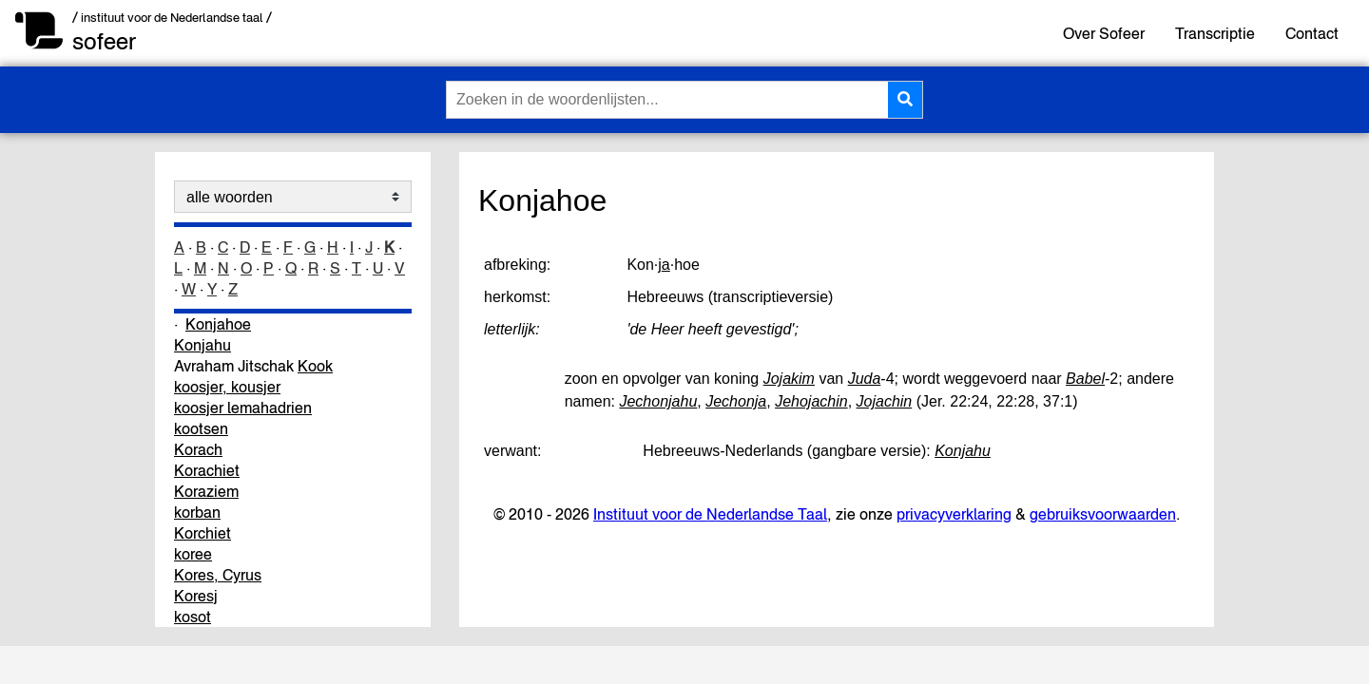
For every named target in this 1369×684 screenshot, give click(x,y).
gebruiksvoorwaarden (1103, 514)
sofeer (104, 41)
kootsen (201, 428)
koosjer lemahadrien (243, 407)
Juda (864, 378)
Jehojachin (811, 401)
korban (197, 512)
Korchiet (202, 532)
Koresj (196, 595)
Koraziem (206, 491)
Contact (1312, 33)
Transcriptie (1215, 33)
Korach (198, 449)
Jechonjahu (658, 401)
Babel (1085, 378)
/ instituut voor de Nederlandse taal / (172, 18)
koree (193, 553)
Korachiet (207, 470)
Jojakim (789, 378)
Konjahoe (218, 324)
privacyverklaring (954, 514)
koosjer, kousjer (227, 386)
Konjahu (202, 344)
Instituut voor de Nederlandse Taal (710, 514)
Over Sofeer (1104, 33)
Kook (315, 365)
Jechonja (735, 401)
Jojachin (885, 401)
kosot (192, 616)
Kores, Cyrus (217, 574)
